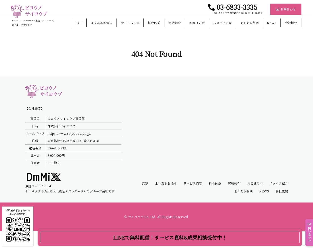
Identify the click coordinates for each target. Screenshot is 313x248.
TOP (79, 23)
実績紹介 (174, 23)
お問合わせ (286, 9)
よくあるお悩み (102, 23)
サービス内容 (130, 23)
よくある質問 (249, 23)
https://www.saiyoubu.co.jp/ (69, 150)
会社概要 (291, 23)
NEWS (271, 23)
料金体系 (154, 23)
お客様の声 (197, 23)
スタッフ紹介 (222, 23)
